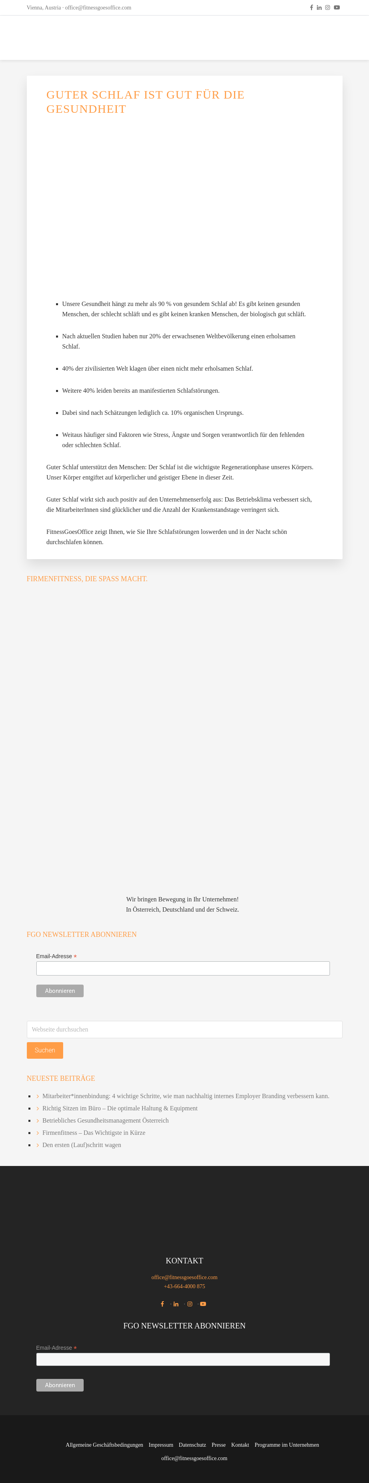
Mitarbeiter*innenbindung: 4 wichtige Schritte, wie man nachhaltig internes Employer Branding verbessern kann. (186, 1096)
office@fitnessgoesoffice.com (98, 8)
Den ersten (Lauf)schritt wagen (82, 1145)
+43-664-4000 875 (184, 1286)
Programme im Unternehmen (287, 1445)
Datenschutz (192, 1445)
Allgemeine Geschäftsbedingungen (104, 1445)
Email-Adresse (56, 956)
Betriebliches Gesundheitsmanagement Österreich (106, 1120)
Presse (219, 1445)
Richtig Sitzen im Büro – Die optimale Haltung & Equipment (120, 1108)
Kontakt (240, 1445)
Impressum (161, 1445)
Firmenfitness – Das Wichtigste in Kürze (94, 1132)
